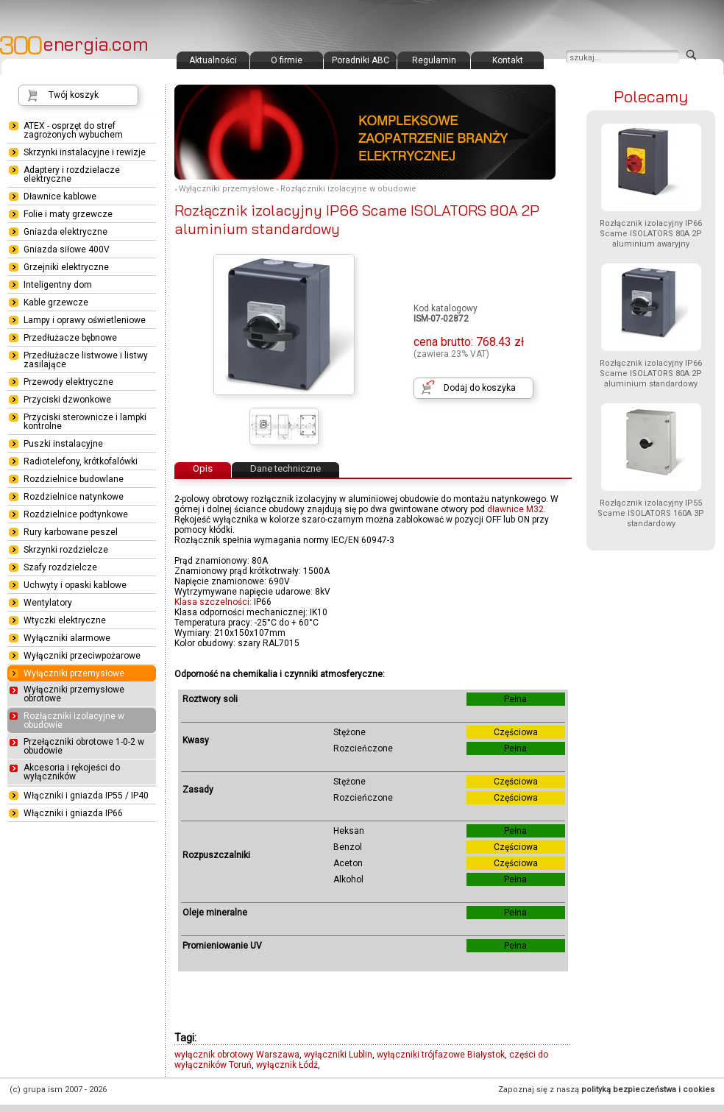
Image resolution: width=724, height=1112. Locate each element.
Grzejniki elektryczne (66, 267)
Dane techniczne (285, 468)
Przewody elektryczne (68, 382)
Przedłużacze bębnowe (70, 338)
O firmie (286, 60)
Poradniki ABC (360, 60)
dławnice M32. (516, 509)
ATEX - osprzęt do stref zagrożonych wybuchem (73, 130)
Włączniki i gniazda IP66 (73, 813)
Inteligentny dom (58, 285)
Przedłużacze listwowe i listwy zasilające (86, 359)
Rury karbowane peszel (71, 532)
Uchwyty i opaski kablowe (75, 585)
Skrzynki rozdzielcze (66, 550)
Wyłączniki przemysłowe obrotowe (74, 694)
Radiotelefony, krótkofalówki (81, 461)
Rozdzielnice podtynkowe (76, 514)
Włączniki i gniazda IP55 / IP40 (86, 795)
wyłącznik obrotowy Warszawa (236, 1054)
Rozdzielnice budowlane (74, 479)
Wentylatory (48, 603)
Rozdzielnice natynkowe (74, 497)
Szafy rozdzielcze (60, 567)
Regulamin (434, 60)
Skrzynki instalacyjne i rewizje (85, 152)
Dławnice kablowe (60, 196)
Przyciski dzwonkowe (67, 399)
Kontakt (507, 60)
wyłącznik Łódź (287, 1065)
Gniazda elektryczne (65, 232)
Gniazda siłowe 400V (67, 249)
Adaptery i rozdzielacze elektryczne (72, 174)
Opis (203, 468)
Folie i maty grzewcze (68, 214)
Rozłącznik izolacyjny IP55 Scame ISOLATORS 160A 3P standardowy (650, 513)
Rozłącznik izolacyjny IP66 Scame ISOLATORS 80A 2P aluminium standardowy (651, 373)
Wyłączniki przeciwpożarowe (82, 656)
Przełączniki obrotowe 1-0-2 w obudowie (84, 746)
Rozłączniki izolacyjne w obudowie (348, 189)
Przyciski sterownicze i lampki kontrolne (85, 421)
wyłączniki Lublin (338, 1054)
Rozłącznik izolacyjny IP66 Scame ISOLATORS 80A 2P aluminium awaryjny (651, 234)
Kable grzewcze (56, 302)
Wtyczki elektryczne (65, 620)
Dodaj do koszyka (480, 388)
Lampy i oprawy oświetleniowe (85, 320)
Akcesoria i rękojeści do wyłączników (72, 772)
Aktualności (213, 60)
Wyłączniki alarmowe (67, 638)
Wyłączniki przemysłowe (226, 189)
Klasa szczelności (211, 602)
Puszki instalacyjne (63, 444)
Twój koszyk (74, 95)
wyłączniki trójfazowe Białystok (441, 1054)
